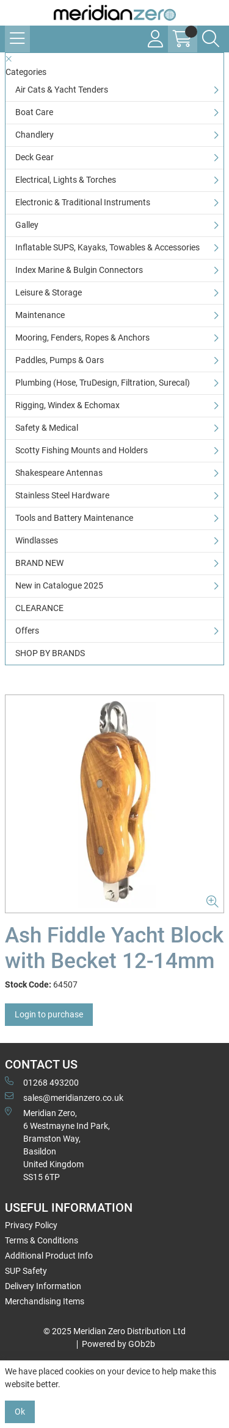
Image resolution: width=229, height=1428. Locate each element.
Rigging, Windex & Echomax (67, 405)
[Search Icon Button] (210, 39)
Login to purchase (49, 1014)
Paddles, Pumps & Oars (59, 360)
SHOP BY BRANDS (50, 653)
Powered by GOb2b (118, 1344)
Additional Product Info (49, 1255)
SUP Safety (26, 1271)
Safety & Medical (46, 428)
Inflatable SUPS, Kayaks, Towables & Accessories (107, 247)
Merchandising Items (44, 1301)
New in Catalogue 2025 (59, 585)
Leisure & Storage (48, 292)
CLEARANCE (39, 608)
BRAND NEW (39, 563)
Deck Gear (34, 157)
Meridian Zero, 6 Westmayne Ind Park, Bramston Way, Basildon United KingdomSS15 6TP (57, 1144)
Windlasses (36, 540)
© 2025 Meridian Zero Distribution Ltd (114, 1331)
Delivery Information (43, 1286)
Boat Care (34, 112)
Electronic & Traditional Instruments (82, 202)
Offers (27, 630)
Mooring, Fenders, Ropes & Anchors (82, 337)
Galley (26, 225)
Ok (20, 1411)
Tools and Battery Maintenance (74, 518)
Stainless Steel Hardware (62, 495)
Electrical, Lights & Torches (65, 180)
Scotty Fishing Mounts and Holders (81, 450)
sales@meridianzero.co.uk (64, 1097)
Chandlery (34, 135)
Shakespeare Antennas (59, 473)
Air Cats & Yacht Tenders (61, 89)
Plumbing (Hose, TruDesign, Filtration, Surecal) (102, 382)
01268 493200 (42, 1081)
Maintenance (40, 315)
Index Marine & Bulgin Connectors (79, 270)
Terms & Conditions (41, 1240)
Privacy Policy (31, 1225)
